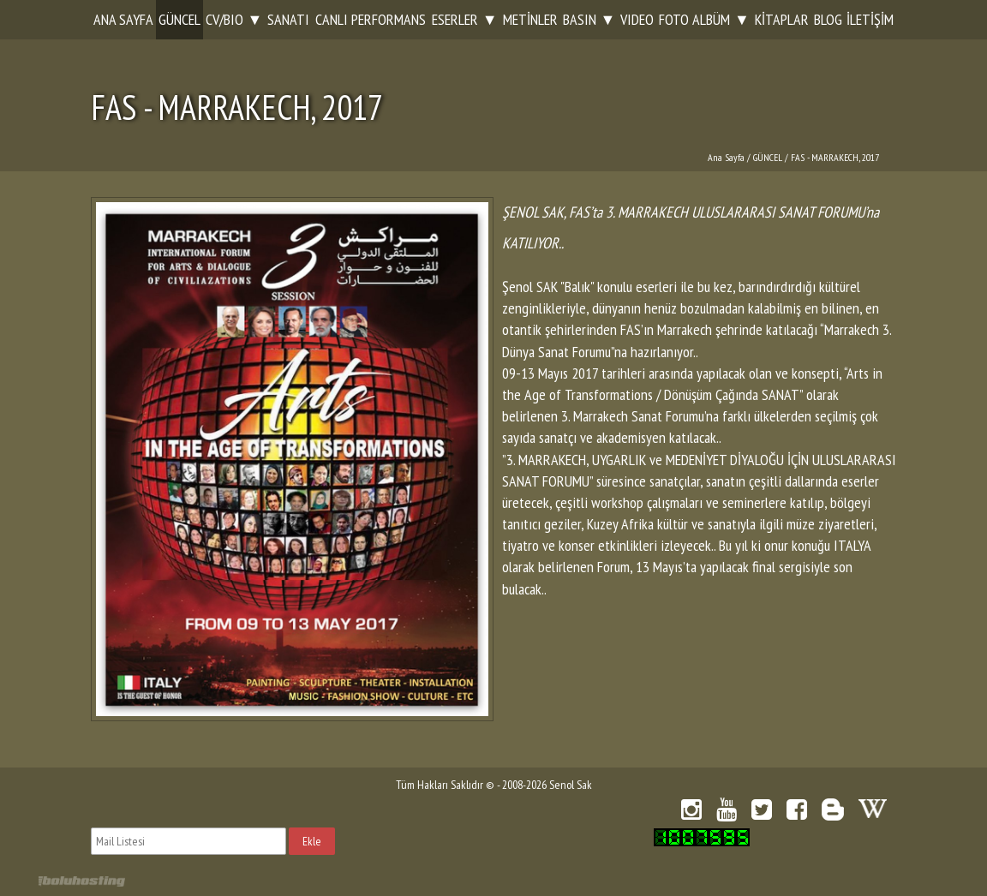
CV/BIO (224, 19)
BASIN (579, 19)
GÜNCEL (179, 19)
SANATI (288, 19)
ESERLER (455, 19)
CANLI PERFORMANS (370, 19)
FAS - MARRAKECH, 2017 (835, 157)
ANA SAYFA (123, 19)
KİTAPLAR (782, 19)
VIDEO (637, 19)
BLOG (828, 19)
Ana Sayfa (726, 157)
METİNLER (530, 19)
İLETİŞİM (870, 19)
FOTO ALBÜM (694, 19)
